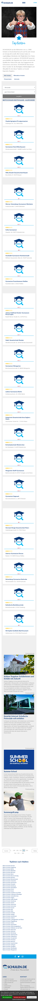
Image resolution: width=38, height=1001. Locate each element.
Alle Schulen (7, 75)
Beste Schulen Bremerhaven (10, 879)
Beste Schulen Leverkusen (10, 916)
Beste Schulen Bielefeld (9, 870)
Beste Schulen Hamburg (9, 901)
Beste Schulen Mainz (8, 923)
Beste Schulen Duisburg (9, 886)
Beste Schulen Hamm (8, 902)
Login (35, 2)
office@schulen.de (25, 989)
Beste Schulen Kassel (8, 907)
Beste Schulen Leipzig (8, 914)
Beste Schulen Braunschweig (10, 875)
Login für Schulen (9, 979)
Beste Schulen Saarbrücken (10, 943)
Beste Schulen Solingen (9, 944)
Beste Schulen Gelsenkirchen (10, 896)
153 (27, 850)
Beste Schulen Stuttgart (9, 946)
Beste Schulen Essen (8, 891)
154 (15, 853)
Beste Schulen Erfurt (8, 889)
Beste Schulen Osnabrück (10, 938)
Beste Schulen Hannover (9, 904)
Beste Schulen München (9, 929)
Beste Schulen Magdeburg (10, 921)
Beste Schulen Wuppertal (10, 949)
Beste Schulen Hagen (8, 897)
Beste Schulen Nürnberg (9, 933)
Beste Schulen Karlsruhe (9, 906)
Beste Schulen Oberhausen (10, 934)
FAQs (5, 984)
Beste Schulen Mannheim (10, 924)
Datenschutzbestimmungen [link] (19, 999)
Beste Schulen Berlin (8, 869)
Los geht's (19, 96)
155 (18, 853)
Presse (6, 989)
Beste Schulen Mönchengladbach (12, 926)
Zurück (6, 851)
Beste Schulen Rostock (9, 941)
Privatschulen (8, 79)
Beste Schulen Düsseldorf (10, 887)
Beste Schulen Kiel (8, 909)
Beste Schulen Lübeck (9, 917)
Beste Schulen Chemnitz (9, 880)
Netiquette (7, 987)
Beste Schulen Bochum (9, 872)
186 (23, 853)
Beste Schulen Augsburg (9, 867)
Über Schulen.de (8, 982)
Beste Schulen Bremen (9, 877)
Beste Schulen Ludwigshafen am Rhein (13, 919)
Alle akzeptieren (7, 997)
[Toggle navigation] (24, 3)
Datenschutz (7, 985)
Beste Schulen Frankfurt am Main (12, 892)
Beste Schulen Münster (9, 931)
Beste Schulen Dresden (9, 884)
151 (20, 850)
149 (14, 850)
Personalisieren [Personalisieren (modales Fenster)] (32, 997)
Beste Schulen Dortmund (9, 882)
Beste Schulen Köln (8, 911)
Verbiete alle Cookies (19, 997)
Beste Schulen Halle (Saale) (10, 899)
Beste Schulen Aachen (9, 865)
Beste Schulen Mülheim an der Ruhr (12, 928)
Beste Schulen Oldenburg (10, 936)
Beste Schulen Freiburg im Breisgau (12, 894)
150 (17, 850)
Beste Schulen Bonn (8, 874)
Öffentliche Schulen (19, 75)
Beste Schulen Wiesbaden (10, 948)
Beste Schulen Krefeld (9, 912)
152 (24, 850)
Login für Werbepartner (10, 980)
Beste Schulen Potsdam (9, 939)
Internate (16, 79)
